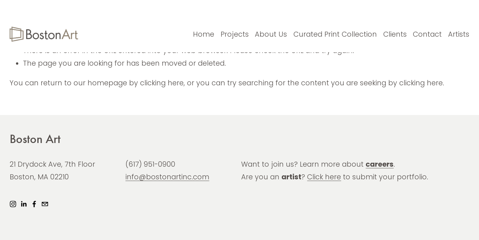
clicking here (162, 83)
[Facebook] (34, 204)
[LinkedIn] (23, 204)
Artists (458, 34)
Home (203, 34)
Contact (427, 34)
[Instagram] (13, 204)
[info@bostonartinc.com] (45, 204)
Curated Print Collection (335, 34)
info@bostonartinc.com (167, 177)
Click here (324, 177)
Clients (395, 34)
